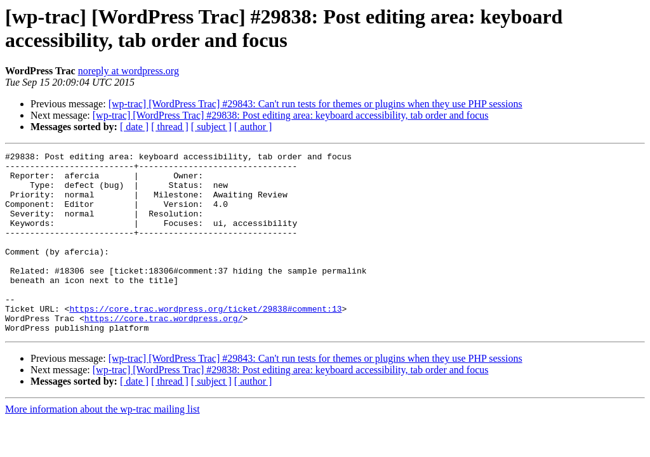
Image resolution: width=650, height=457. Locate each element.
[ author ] (253, 126)
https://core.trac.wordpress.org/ (163, 352)
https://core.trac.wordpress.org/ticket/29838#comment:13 (205, 341)
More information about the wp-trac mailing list (102, 445)
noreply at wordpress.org (128, 70)
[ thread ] (170, 126)
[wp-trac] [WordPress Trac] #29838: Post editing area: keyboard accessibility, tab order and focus (291, 115)
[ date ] (134, 126)
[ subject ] (211, 126)
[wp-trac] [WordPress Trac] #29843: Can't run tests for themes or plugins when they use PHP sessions (315, 103)
